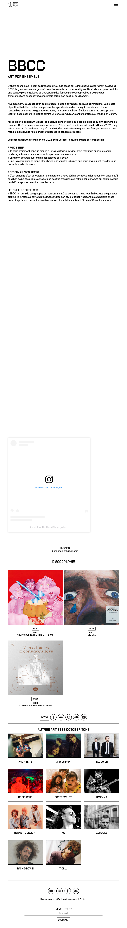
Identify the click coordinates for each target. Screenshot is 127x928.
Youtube (84, 717)
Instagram (68, 717)
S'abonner (63, 920)
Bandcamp (61, 717)
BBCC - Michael (92, 603)
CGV (58, 899)
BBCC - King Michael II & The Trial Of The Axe (35, 603)
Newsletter (64, 909)
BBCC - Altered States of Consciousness (35, 674)
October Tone (13, 4)
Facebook (53, 717)
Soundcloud (76, 717)
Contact (83, 899)
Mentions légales (70, 899)
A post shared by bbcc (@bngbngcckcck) (49, 527)
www (44, 717)
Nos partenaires (47, 899)
